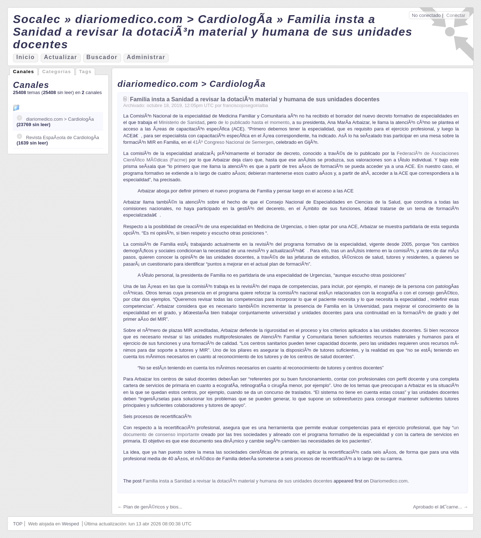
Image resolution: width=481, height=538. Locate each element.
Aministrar (146, 57)
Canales (23, 71)
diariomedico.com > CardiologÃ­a (60, 119)
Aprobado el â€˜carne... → (440, 507)
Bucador (102, 57)
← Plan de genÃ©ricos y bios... (149, 507)
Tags (85, 71)
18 (166, 105)
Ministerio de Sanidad (181, 122)
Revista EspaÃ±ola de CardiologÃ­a (62, 137)
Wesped (70, 523)
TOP (18, 523)
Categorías (56, 71)
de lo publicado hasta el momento (253, 122)
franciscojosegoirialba (245, 105)
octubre (154, 105)
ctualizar (60, 57)
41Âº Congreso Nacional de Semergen (233, 142)
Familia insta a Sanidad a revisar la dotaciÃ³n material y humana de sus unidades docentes (255, 99)
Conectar (456, 15)
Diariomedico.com (388, 481)
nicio (25, 57)
